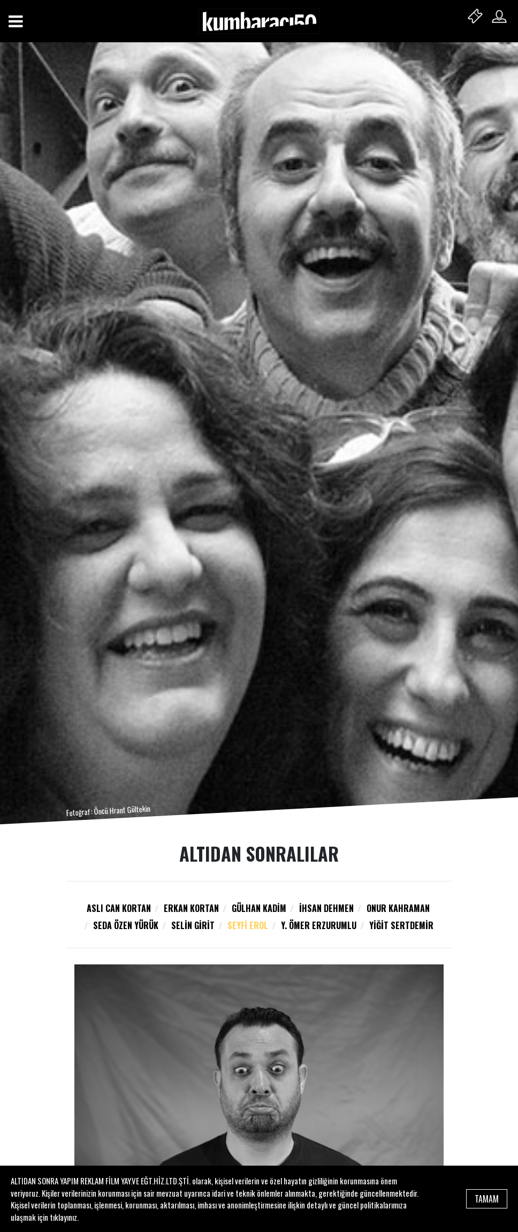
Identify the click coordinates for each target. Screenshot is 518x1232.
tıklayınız (63, 1217)
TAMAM (487, 1198)
